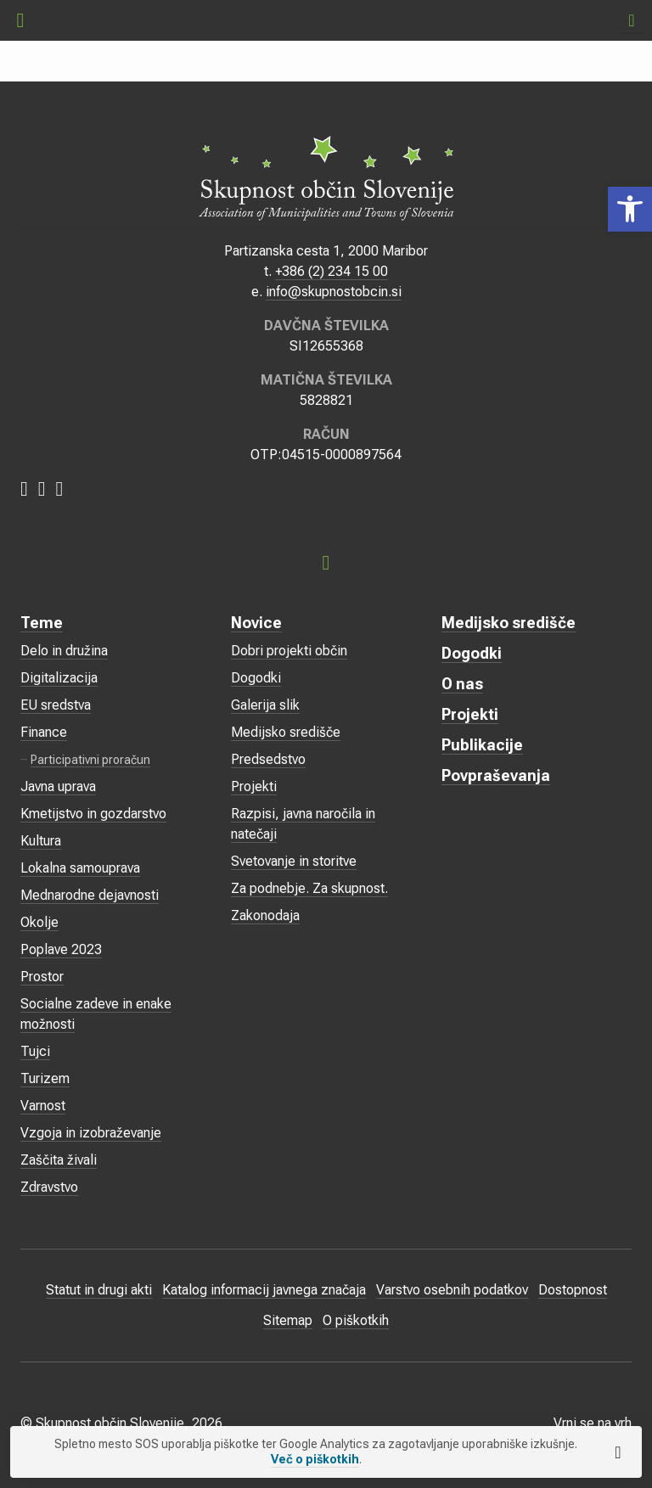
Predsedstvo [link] (268, 759)
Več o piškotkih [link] (315, 1459)
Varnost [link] (42, 1106)
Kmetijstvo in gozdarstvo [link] (93, 814)
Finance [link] (43, 732)
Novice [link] (256, 623)
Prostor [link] (42, 977)
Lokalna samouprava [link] (80, 868)
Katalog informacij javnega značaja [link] (264, 1290)
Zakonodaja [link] (265, 915)
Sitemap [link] (287, 1320)
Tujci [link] (35, 1051)
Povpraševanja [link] (495, 775)
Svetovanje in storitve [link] (294, 861)
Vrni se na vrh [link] (593, 1423)
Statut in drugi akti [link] (99, 1290)
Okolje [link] (39, 922)
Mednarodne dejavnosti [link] (89, 895)
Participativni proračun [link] (90, 759)
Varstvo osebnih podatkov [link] (452, 1290)
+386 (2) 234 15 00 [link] (331, 271)
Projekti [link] (254, 786)
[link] (630, 209)
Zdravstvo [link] (49, 1187)
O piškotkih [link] (356, 1320)
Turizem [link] (45, 1078)
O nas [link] (462, 684)
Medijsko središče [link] (285, 732)
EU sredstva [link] (55, 705)
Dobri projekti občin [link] (289, 651)
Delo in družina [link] (64, 651)
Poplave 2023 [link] (61, 949)
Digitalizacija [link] (59, 678)
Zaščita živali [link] (58, 1160)
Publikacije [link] (482, 745)
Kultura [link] (40, 841)
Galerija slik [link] (265, 705)
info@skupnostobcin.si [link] (334, 292)
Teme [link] (41, 623)
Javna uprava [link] (58, 786)
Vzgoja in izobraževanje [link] (90, 1133)
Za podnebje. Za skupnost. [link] (309, 888)
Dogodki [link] (256, 678)
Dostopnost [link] (572, 1290)
